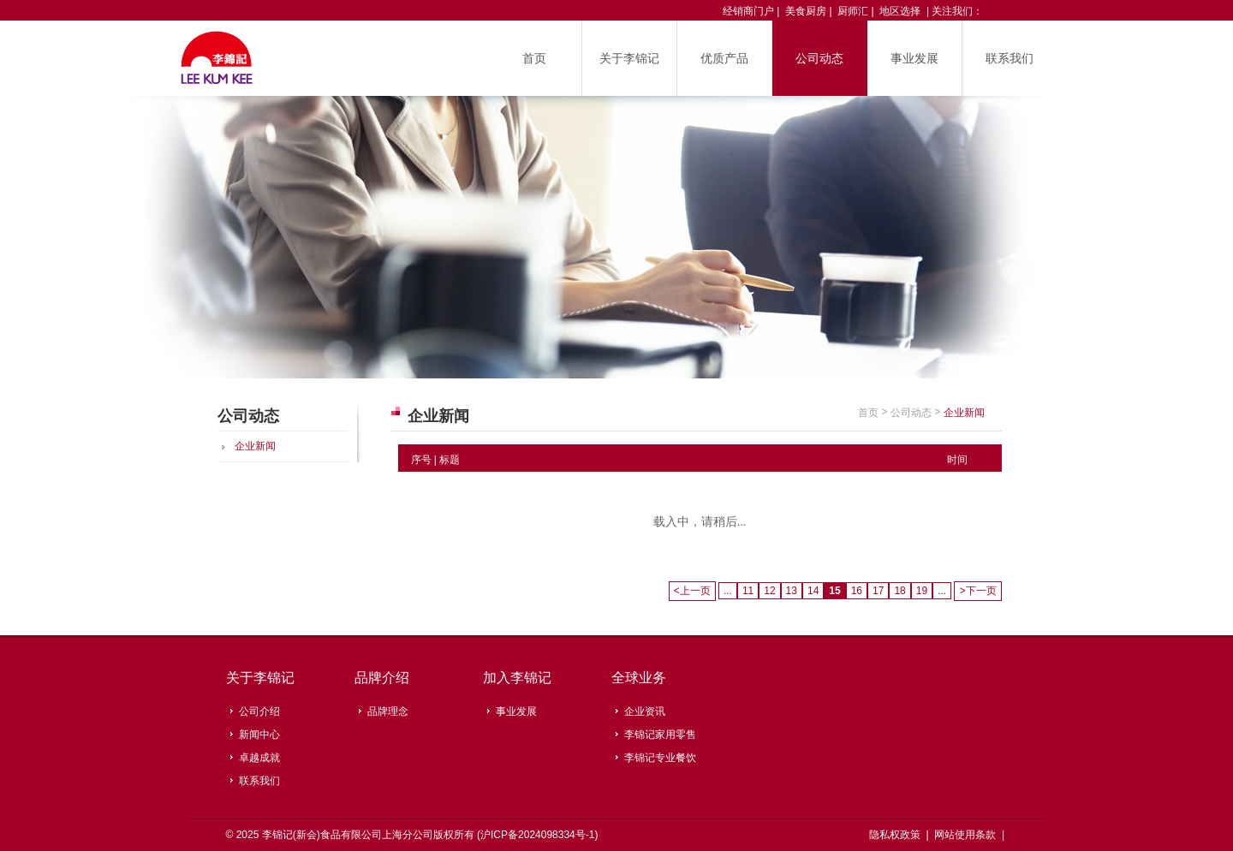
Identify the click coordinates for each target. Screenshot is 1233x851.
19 (921, 591)
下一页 (977, 591)
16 (856, 591)
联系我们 (1009, 58)
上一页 (692, 591)
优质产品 (724, 58)
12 (769, 591)
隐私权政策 (896, 835)
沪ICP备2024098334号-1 (537, 835)
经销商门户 (748, 11)
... (728, 591)
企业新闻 (255, 446)
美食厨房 (805, 11)
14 (813, 591)
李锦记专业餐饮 (660, 758)
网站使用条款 (966, 835)
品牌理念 (387, 711)
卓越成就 (259, 758)
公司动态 (819, 58)
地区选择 (899, 11)
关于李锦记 (629, 58)
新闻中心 (259, 735)
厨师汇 (852, 11)
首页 (534, 58)
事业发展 (914, 58)
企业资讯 (644, 711)
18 (899, 591)
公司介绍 (259, 711)
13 (791, 591)
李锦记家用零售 (660, 735)
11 (748, 591)
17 (878, 591)
